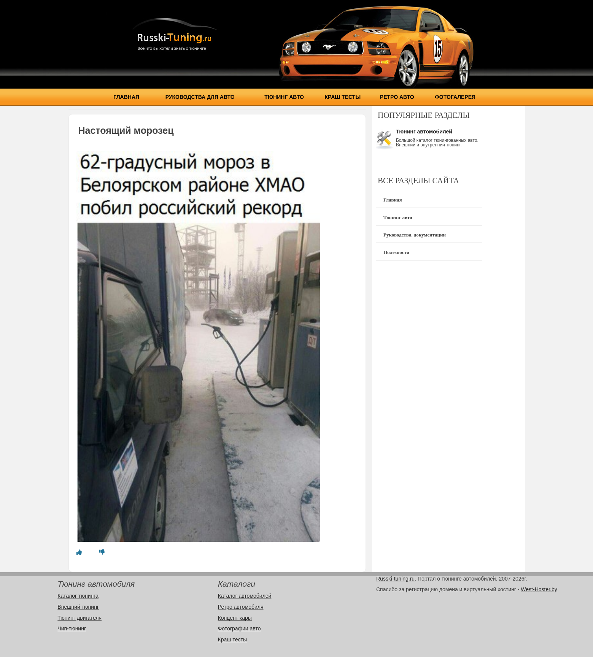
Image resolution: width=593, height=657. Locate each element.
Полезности (396, 252)
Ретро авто (397, 97)
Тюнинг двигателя (79, 618)
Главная (126, 97)
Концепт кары (235, 618)
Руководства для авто (200, 97)
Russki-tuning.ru (395, 579)
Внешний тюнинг (78, 607)
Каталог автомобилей (245, 596)
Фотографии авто (239, 628)
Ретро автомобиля (241, 607)
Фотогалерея (455, 97)
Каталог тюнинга (78, 596)
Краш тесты (343, 97)
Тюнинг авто (284, 97)
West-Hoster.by (539, 589)
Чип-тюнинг (71, 628)
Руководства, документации (414, 235)
